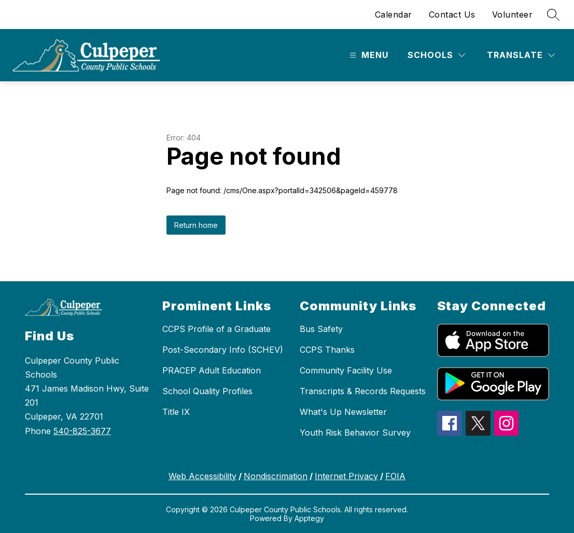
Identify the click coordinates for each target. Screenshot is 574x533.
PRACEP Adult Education (211, 370)
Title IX (176, 412)
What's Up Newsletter (343, 412)
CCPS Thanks (327, 349)
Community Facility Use (346, 370)
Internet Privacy (346, 476)
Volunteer (512, 14)
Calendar (393, 14)
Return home (196, 225)
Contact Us (452, 14)
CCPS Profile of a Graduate (216, 329)
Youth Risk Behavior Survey (355, 432)
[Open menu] (367, 55)
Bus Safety (321, 329)
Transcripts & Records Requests (363, 391)
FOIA (395, 476)
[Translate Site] (520, 55)
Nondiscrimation (275, 476)
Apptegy (309, 518)
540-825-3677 (82, 431)
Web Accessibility (202, 476)
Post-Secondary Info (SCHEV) (222, 349)
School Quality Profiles (207, 391)
